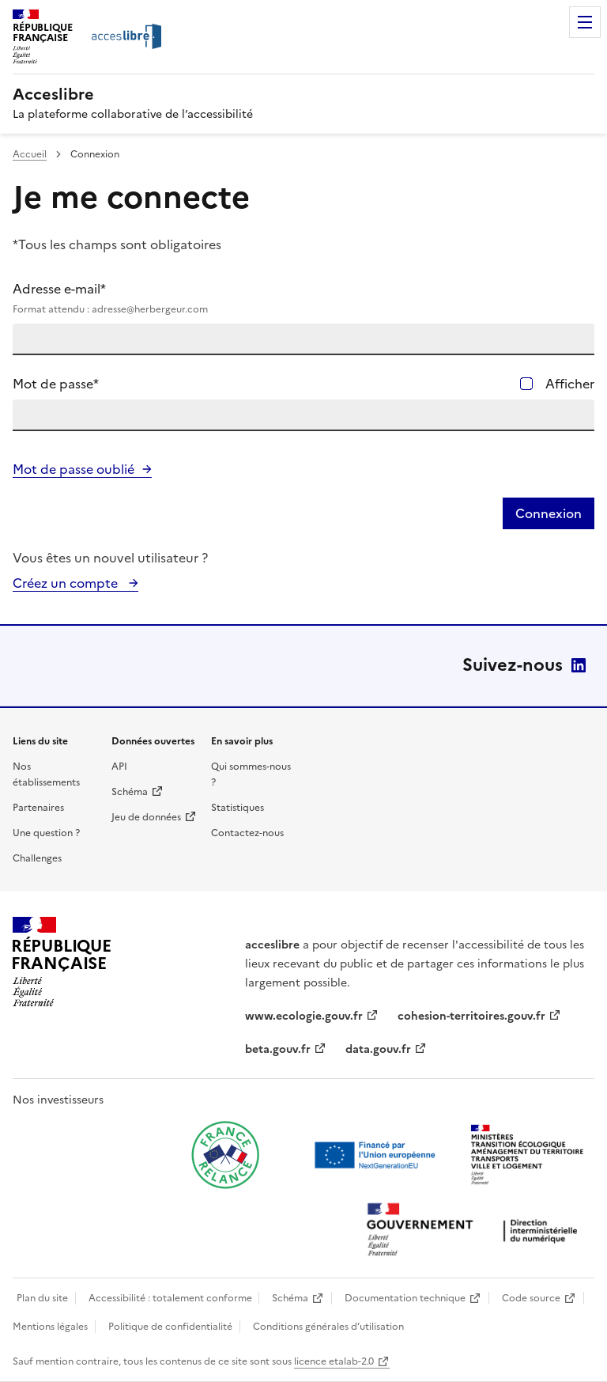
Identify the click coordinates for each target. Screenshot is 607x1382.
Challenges (37, 858)
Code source (531, 1298)
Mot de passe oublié (73, 469)
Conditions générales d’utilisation (328, 1327)
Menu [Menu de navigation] (585, 22)
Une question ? (46, 833)
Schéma (129, 792)
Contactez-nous (247, 833)
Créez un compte (67, 583)
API (119, 766)
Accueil (30, 154)
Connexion (548, 513)
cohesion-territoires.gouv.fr (471, 1016)
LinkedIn (578, 665)
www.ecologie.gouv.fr (304, 1016)
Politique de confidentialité (170, 1327)
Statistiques (237, 808)
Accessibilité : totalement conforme (170, 1298)
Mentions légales (50, 1327)
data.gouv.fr (378, 1049)
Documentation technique (405, 1298)
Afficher (569, 383)
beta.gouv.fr (278, 1049)
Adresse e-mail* (303, 298)
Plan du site (42, 1298)
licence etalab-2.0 (334, 1361)
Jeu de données (146, 817)
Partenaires (38, 808)
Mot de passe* (56, 383)
